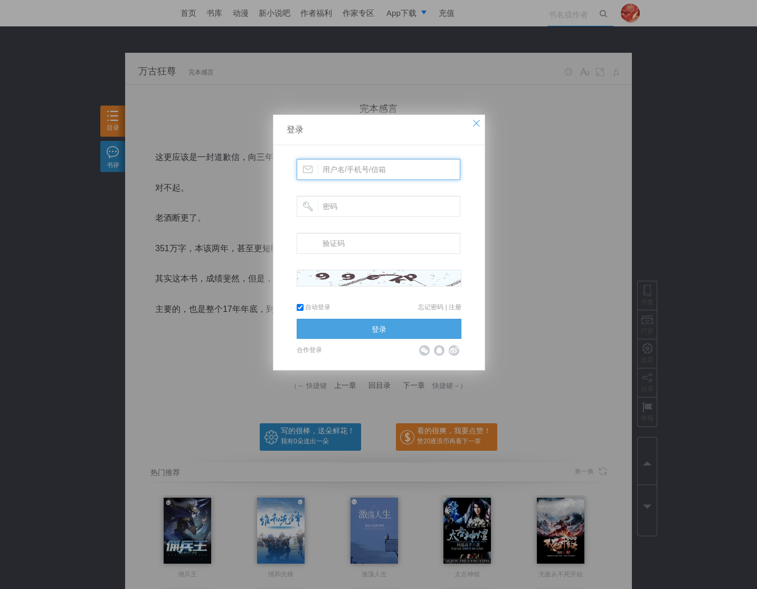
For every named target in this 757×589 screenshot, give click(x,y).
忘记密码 (430, 307)
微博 (454, 350)
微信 (424, 350)
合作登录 (309, 350)
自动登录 (313, 307)
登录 (295, 129)
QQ (439, 350)
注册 (455, 307)
